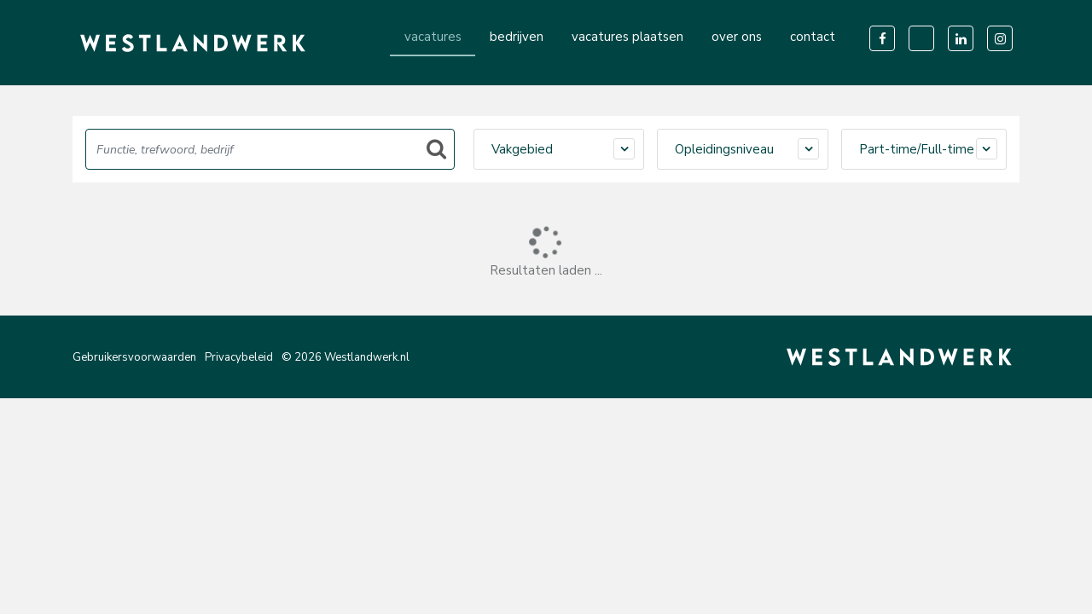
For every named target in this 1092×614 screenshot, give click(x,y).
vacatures (433, 36)
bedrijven (516, 36)
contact (812, 36)
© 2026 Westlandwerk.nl (346, 357)
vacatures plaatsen (627, 36)
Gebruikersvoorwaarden (134, 357)
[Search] (270, 149)
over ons (737, 36)
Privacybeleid (239, 357)
